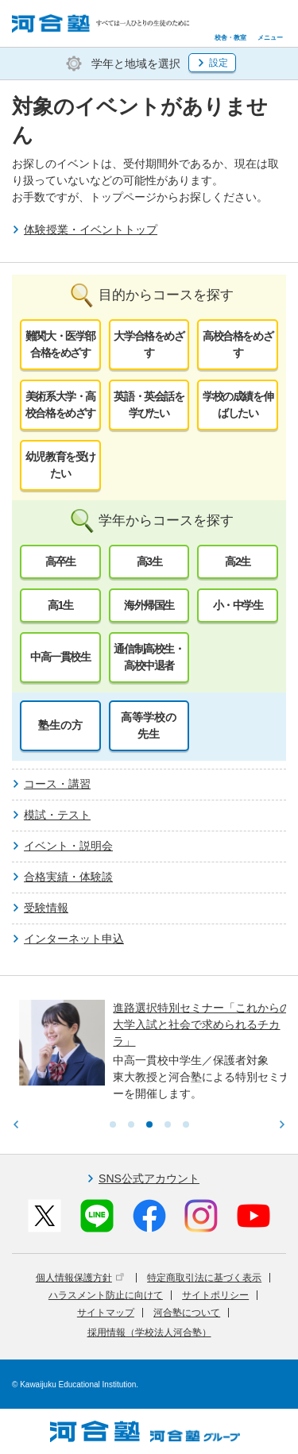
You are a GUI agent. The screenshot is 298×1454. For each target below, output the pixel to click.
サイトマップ (105, 1312)
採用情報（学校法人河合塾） (149, 1332)
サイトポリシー (215, 1295)
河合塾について (186, 1312)
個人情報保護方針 (80, 1277)
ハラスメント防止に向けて (105, 1295)
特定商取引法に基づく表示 (204, 1277)
